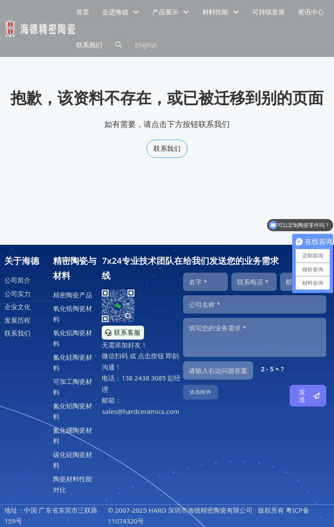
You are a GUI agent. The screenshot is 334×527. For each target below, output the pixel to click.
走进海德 (115, 11)
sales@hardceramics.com (140, 411)
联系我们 (167, 148)
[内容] (254, 337)
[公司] (254, 304)
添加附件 (200, 392)
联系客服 (123, 332)
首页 (82, 11)
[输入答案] (218, 370)
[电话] (253, 282)
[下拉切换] (136, 12)
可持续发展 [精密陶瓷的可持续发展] (268, 11)
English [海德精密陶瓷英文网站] (146, 44)
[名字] (205, 282)
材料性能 (215, 11)
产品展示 (165, 11)
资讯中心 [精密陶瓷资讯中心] (311, 11)
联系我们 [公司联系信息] (89, 44)
